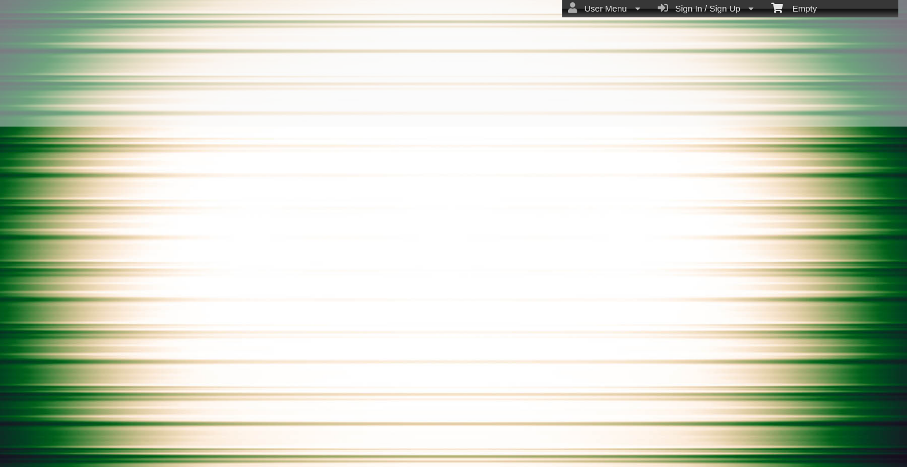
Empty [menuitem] (794, 7)
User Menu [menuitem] (604, 8)
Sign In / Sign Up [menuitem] (706, 8)
